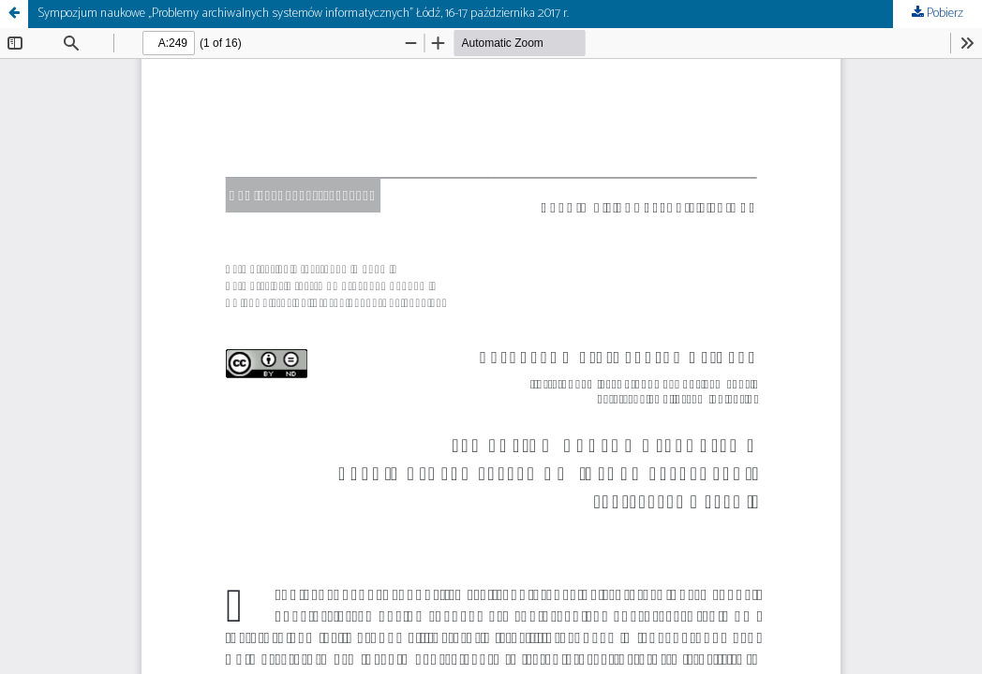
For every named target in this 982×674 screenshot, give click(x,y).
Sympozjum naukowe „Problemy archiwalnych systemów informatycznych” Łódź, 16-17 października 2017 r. (303, 13)
